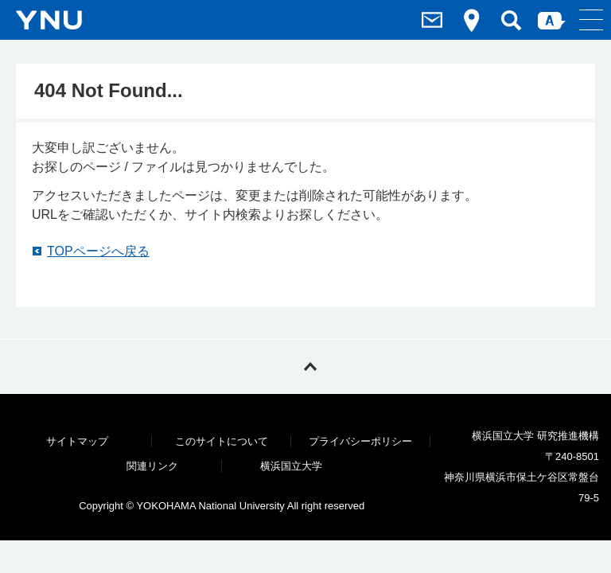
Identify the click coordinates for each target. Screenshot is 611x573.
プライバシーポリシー (360, 441)
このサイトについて (221, 441)
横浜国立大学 (291, 466)
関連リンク (152, 466)
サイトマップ (77, 441)
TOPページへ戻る (98, 251)
